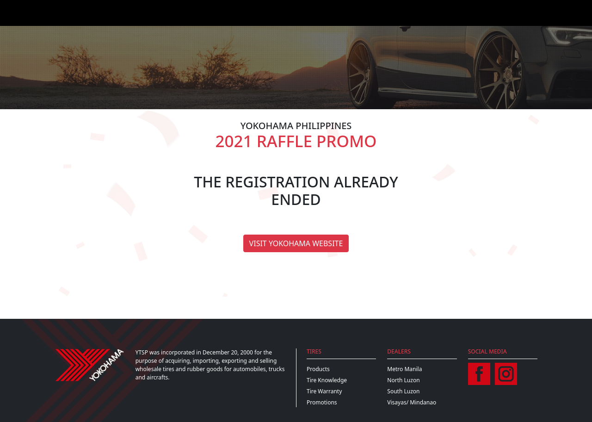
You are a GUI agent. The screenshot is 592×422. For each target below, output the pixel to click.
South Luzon (403, 391)
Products (318, 369)
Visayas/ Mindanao (411, 402)
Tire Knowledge (327, 380)
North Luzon (403, 380)
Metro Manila (404, 369)
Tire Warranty (324, 391)
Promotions (322, 402)
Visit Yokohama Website (296, 243)
